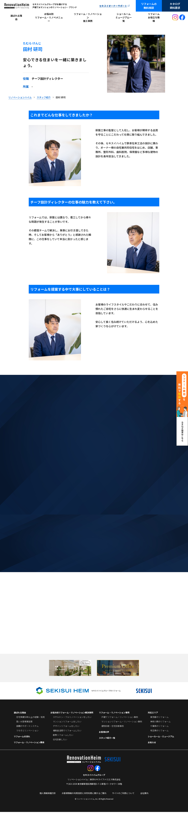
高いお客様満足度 (24, 726)
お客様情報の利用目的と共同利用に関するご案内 (84, 798)
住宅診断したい (60, 744)
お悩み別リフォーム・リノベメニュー (49, 17)
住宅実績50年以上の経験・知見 (30, 722)
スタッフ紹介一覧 (107, 742)
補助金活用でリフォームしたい (67, 735)
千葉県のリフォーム (159, 731)
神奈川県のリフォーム (160, 726)
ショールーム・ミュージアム (161, 741)
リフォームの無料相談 (149, 6)
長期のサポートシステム (27, 731)
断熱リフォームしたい (63, 740)
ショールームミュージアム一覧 (123, 17)
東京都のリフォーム (159, 722)
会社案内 (144, 798)
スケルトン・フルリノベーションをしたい (72, 722)
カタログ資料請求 (175, 6)
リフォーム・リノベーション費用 (29, 747)
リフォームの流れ (22, 741)
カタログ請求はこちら (182, 431)
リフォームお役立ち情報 (154, 17)
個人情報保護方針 (48, 798)
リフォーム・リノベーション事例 (114, 717)
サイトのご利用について (123, 798)
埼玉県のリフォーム (159, 735)
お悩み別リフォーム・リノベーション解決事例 (71, 717)
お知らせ (152, 747)
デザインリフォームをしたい (66, 731)
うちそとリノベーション (27, 735)
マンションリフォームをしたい (67, 726)
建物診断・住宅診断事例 (112, 731)
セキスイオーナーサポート (113, 6)
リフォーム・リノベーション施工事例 (88, 17)
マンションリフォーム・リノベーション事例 (121, 726)
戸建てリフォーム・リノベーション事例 (119, 722)
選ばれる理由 (16, 17)
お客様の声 (104, 737)
